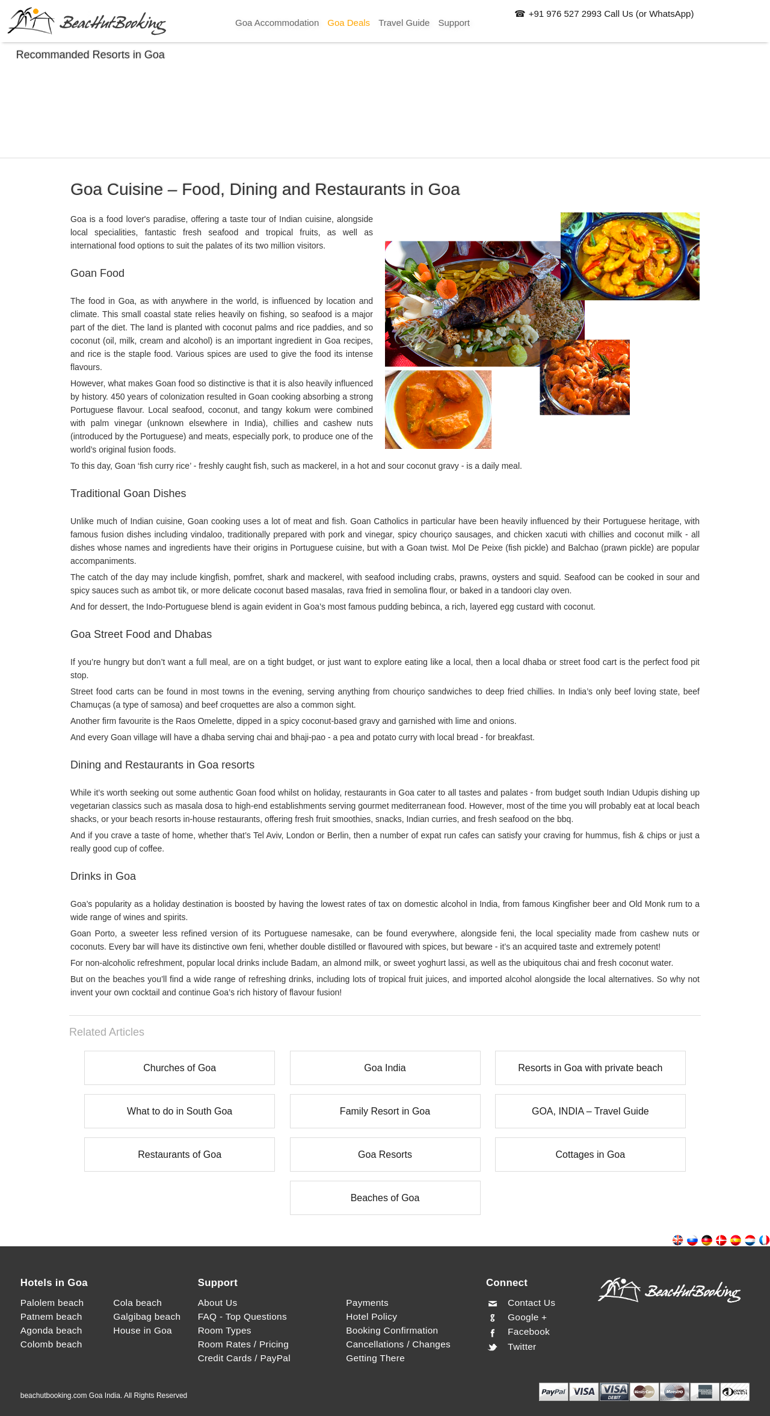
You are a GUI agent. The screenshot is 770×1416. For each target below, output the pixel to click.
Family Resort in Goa (385, 1111)
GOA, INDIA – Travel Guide (590, 1111)
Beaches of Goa (385, 1198)
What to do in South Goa (179, 1111)
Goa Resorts (385, 1154)
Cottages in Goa (591, 1154)
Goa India (384, 1068)
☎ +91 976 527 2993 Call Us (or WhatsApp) (604, 13)
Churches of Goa (179, 1068)
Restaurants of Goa (179, 1154)
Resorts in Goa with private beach (590, 1068)
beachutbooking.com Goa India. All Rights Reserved (104, 1395)
